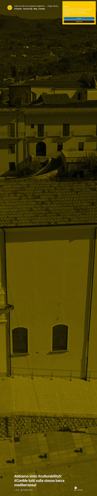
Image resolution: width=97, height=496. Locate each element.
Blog (35, 9)
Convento (18, 9)
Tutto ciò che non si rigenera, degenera (29, 6)
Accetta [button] (79, 488)
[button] (94, 474)
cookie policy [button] (83, 482)
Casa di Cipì (27, 9)
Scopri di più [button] (79, 491)
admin (17, 490)
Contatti (41, 9)
